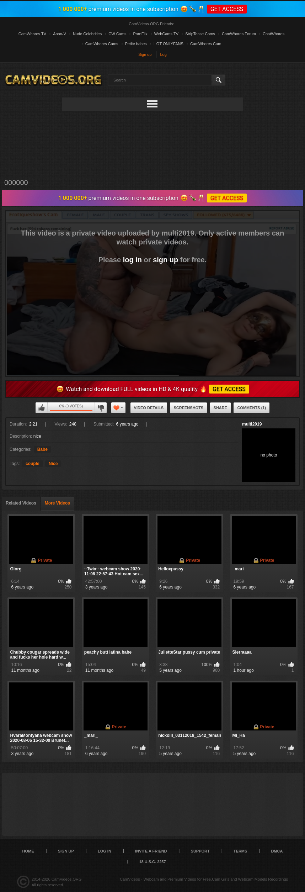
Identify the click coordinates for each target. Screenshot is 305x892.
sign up (165, 260)
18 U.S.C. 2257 (152, 862)
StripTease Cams (200, 34)
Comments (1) (251, 408)
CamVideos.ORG (67, 879)
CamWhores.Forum (239, 34)
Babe (42, 449)
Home (28, 851)
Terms (240, 851)
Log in (104, 851)
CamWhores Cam (205, 44)
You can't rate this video (42, 407)
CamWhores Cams (101, 44)
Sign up (144, 54)
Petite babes (136, 44)
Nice (53, 463)
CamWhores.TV (32, 34)
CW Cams (117, 34)
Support (200, 851)
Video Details (149, 408)
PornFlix (140, 34)
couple (32, 463)
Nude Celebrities (87, 34)
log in (132, 260)
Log (163, 54)
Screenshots (188, 408)
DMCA (277, 851)
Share (221, 408)
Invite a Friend (151, 851)
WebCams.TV (166, 34)
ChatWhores (273, 34)
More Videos (57, 503)
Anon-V (59, 34)
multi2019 (252, 424)
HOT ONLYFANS (168, 44)
